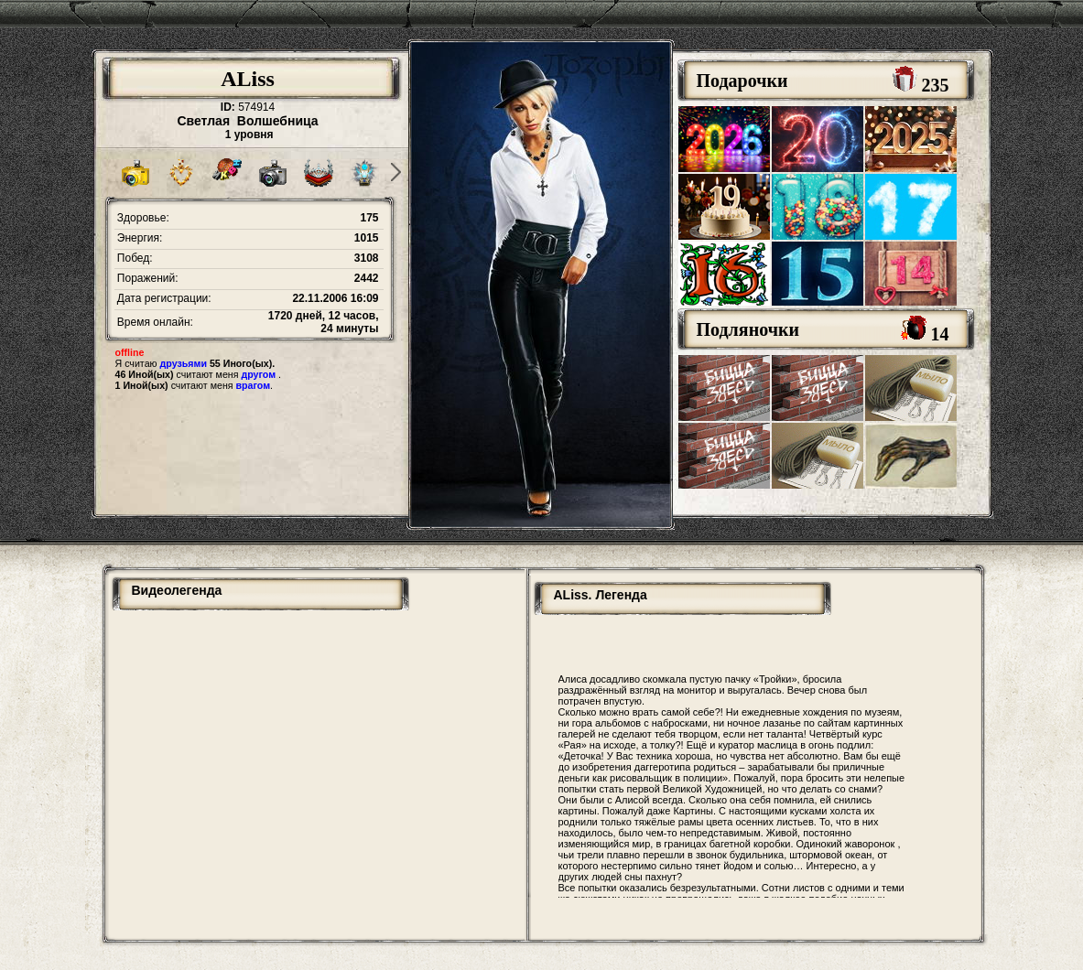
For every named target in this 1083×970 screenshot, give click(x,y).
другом (258, 374)
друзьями (183, 363)
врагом (253, 385)
